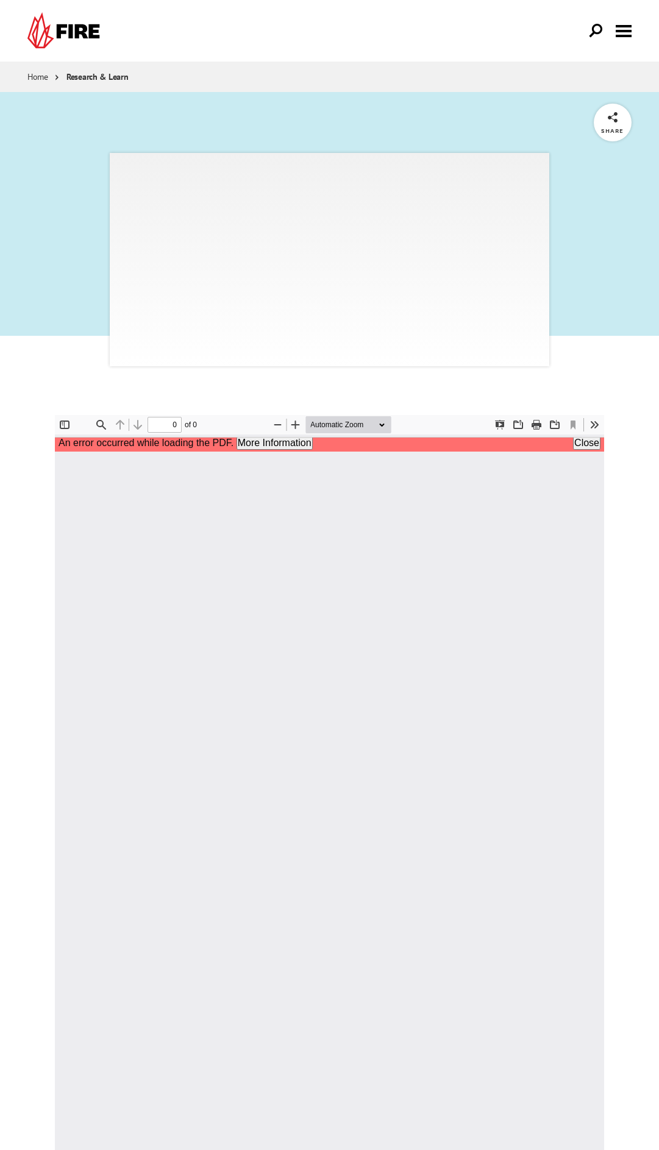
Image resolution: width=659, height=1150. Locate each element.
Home (37, 76)
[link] (66, 30)
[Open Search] (596, 31)
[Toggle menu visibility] (624, 30)
